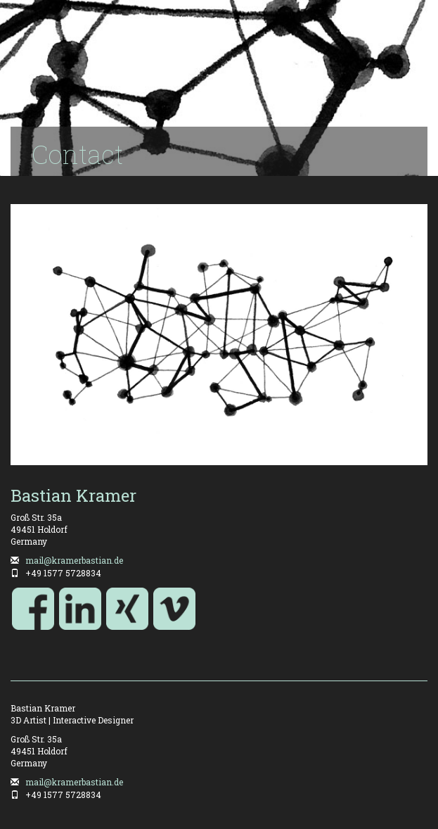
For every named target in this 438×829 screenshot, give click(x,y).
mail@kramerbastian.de (74, 560)
